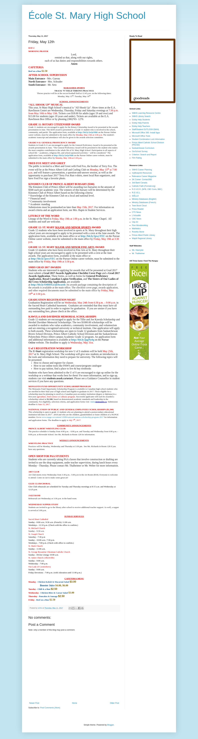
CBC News (136, 219)
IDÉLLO (135, 196)
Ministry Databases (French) (144, 202)
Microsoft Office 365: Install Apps (146, 133)
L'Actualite (136, 215)
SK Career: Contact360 (142, 179)
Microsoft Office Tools (141, 136)
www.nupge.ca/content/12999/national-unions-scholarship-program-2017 (73, 417)
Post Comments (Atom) (50, 708)
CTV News (136, 212)
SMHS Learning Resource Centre (146, 113)
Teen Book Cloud (139, 206)
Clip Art (135, 222)
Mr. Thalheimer (138, 253)
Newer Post (34, 703)
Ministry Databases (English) (144, 199)
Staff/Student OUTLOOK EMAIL (145, 129)
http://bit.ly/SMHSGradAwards (48, 284)
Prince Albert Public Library (143, 235)
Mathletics (136, 228)
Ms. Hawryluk (137, 250)
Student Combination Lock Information (148, 139)
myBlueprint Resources (142, 173)
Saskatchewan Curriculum (143, 148)
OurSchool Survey (139, 151)
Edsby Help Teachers (141, 126)
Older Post (114, 703)
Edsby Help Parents (140, 123)
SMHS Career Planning (142, 170)
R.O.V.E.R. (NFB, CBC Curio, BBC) (147, 189)
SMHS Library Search (141, 116)
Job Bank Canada (139, 183)
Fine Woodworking (140, 225)
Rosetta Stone (138, 232)
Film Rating (137, 158)
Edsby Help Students (141, 120)
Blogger (110, 725)
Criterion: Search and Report (144, 155)
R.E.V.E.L (136, 193)
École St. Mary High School (87, 15)
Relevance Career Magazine (144, 176)
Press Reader (138, 209)
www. (92, 402)
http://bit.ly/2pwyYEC (93, 236)
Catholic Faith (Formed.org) (143, 186)
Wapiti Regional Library (142, 238)
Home (74, 703)
